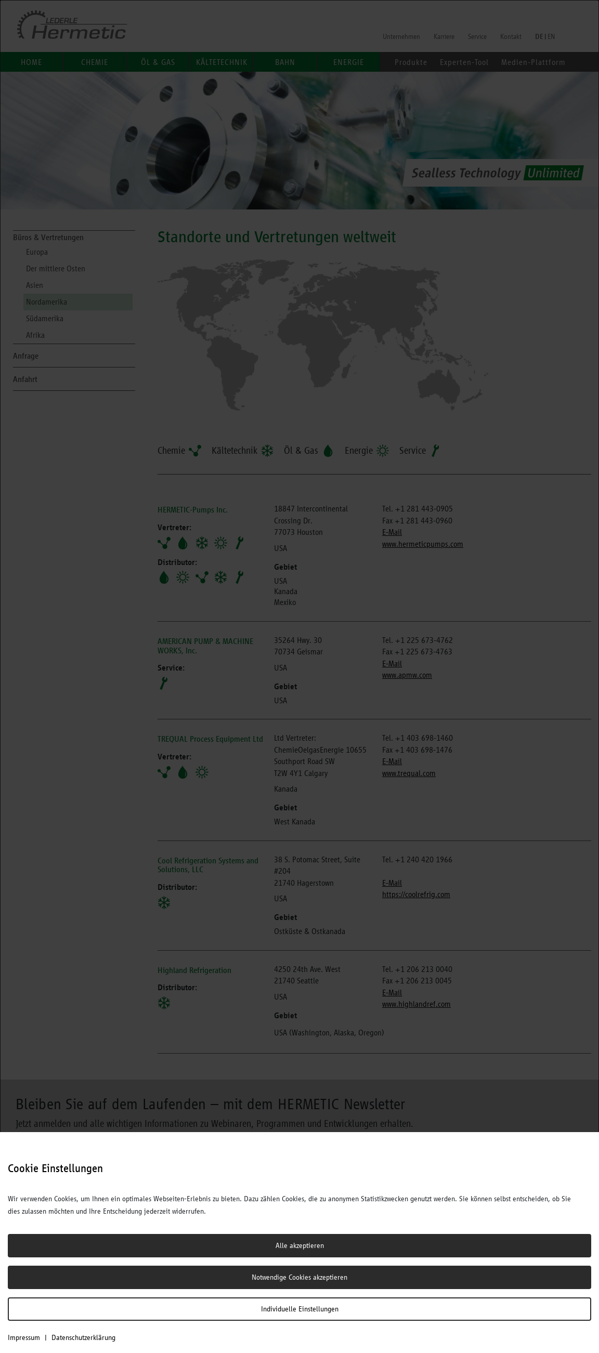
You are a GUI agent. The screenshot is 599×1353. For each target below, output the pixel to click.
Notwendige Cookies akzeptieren (299, 1277)
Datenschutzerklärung (83, 1337)
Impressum (24, 1337)
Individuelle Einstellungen (299, 1309)
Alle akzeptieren (300, 1245)
